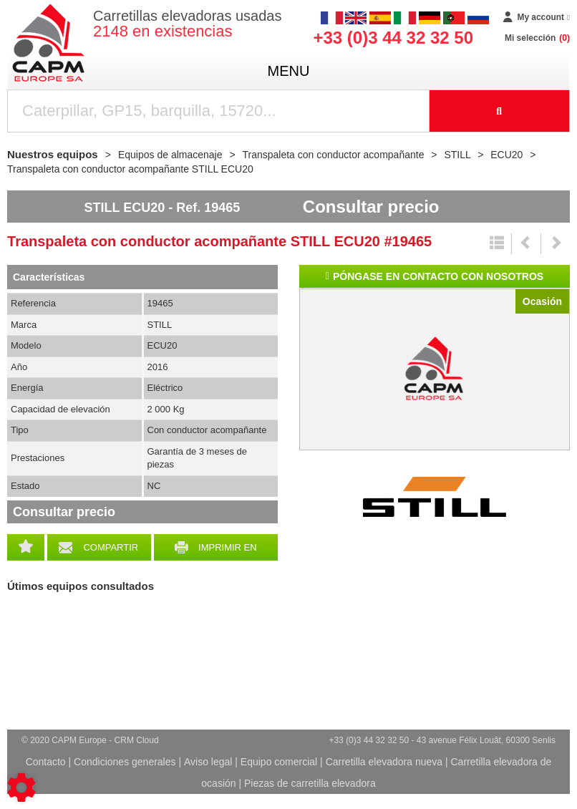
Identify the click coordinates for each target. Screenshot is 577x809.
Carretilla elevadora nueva (384, 761)
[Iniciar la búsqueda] (500, 110)
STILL (434, 497)
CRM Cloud (137, 740)
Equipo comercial (279, 761)
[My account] (536, 17)
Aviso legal (208, 761)
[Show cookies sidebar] (21, 787)
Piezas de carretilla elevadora (310, 783)
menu (289, 71)
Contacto (46, 761)
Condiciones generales (124, 761)
